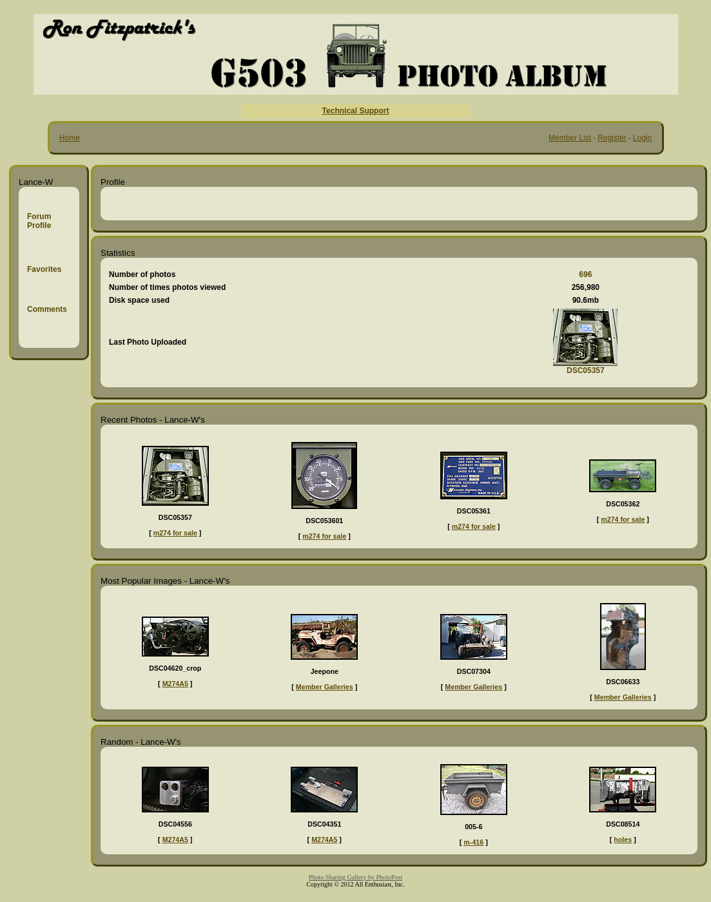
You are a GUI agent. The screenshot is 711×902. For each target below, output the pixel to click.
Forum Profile (39, 221)
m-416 (473, 842)
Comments (47, 309)
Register (612, 137)
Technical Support (355, 110)
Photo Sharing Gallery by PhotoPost (355, 877)
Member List (570, 137)
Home (69, 137)
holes (623, 839)
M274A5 (175, 683)
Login (642, 137)
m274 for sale (175, 533)
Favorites (44, 269)
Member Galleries (324, 687)
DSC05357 (586, 370)
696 (585, 274)
